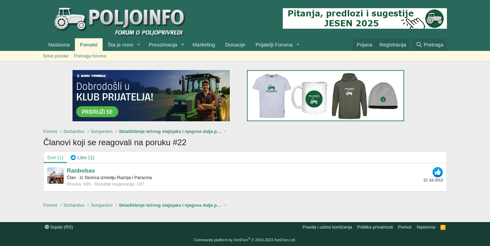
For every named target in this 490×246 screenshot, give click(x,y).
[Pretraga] (429, 44)
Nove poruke (56, 55)
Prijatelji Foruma (273, 44)
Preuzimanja (163, 44)
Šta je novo (120, 44)
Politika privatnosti (375, 227)
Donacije (235, 44)
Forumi (88, 44)
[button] (139, 44)
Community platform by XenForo (245, 240)
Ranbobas (81, 170)
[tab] (82, 157)
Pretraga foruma (90, 55)
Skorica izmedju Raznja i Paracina (118, 177)
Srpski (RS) (59, 227)
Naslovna (59, 44)
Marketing (204, 44)
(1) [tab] (55, 157)
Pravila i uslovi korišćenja (327, 227)
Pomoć (405, 227)
